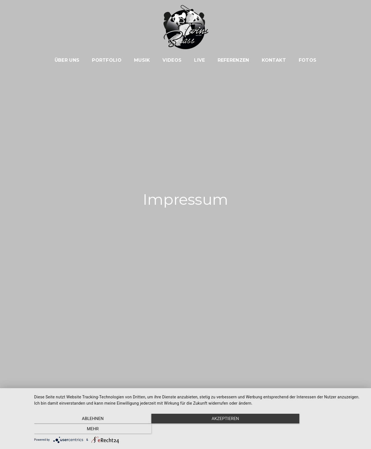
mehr (316, 429)
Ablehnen (83, 429)
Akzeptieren (199, 429)
